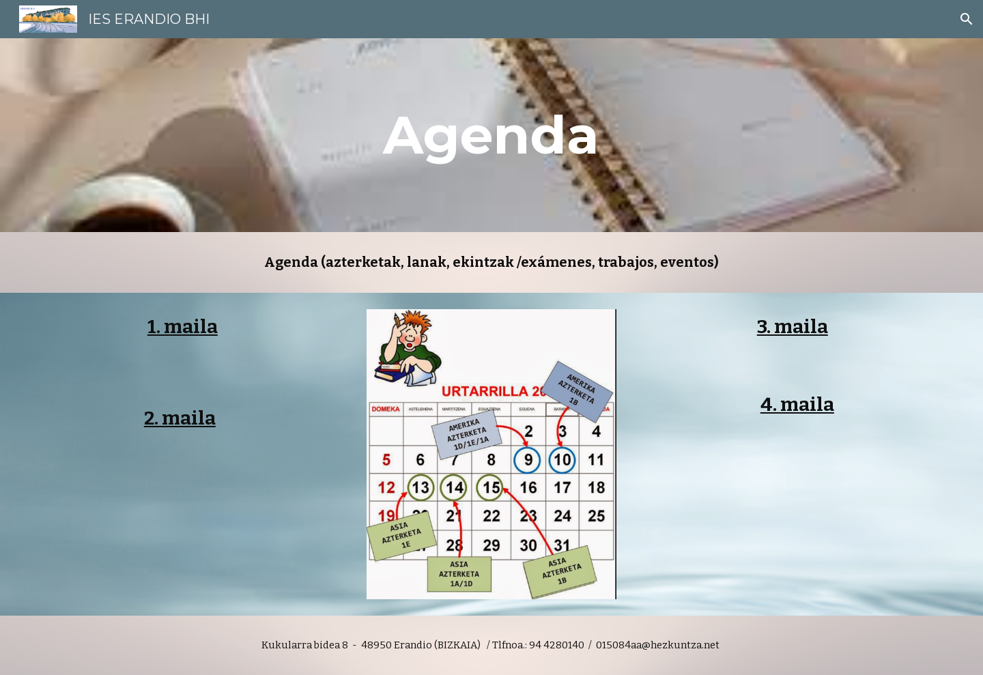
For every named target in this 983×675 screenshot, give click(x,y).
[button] (966, 19)
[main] (491, 135)
